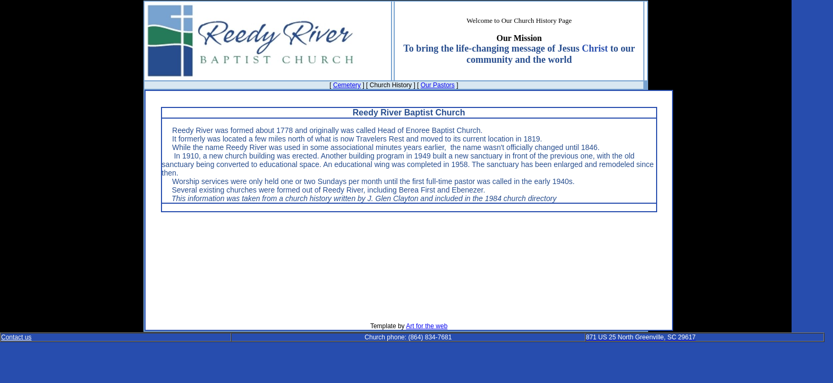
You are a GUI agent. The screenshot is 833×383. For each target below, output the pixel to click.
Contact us (16, 337)
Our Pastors (438, 85)
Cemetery (347, 85)
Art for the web (426, 326)
